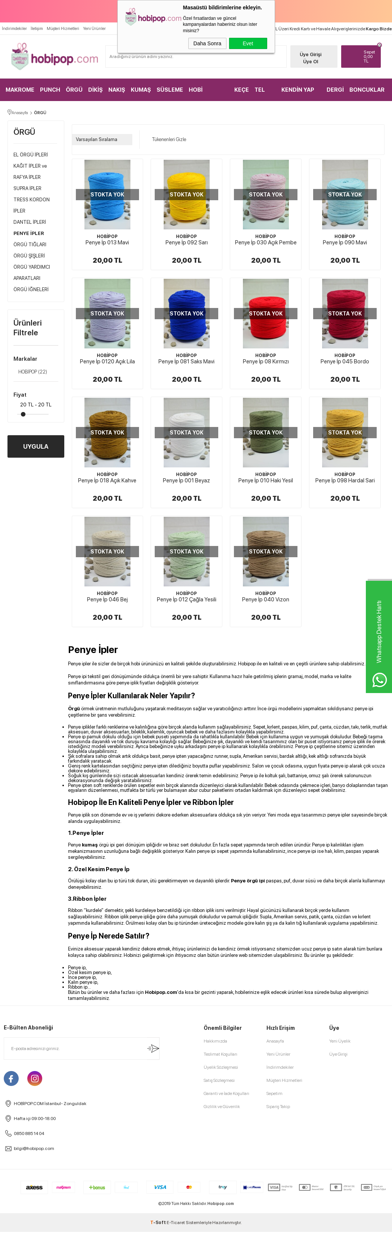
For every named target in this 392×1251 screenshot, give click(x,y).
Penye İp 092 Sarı (187, 242)
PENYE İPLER (28, 233)
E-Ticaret (176, 1222)
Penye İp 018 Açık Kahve (107, 480)
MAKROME (20, 89)
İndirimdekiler (14, 29)
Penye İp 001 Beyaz (186, 480)
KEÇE (241, 89)
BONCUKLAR (367, 89)
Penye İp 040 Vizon (265, 599)
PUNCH (50, 89)
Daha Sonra (208, 43)
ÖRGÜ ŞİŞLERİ (29, 256)
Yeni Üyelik (340, 1041)
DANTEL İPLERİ (29, 222)
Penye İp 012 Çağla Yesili (186, 599)
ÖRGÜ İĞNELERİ (31, 289)
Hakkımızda (215, 1041)
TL (370, 56)
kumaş (90, 845)
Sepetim (274, 1093)
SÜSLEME (170, 89)
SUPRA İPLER (27, 188)
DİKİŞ (95, 89)
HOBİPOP (30, 372)
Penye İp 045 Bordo (345, 361)
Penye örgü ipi (248, 881)
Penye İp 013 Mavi (107, 242)
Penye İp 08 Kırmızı (266, 361)
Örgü (74, 708)
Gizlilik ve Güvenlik (222, 1106)
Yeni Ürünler (94, 29)
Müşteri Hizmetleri (63, 29)
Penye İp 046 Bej (107, 599)
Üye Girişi (310, 54)
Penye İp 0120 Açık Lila (107, 361)
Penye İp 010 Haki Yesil (265, 480)
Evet (248, 43)
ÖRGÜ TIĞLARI (29, 244)
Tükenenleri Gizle (166, 139)
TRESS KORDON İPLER (31, 205)
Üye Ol (310, 61)
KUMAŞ (141, 89)
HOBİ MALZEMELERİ (208, 93)
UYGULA (36, 446)
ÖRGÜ (74, 89)
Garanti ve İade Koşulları (226, 1093)
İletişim (37, 29)
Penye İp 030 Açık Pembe (266, 242)
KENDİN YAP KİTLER (297, 93)
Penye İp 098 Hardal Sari (345, 480)
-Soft (158, 1222)
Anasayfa (275, 1041)
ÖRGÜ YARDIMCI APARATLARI (31, 272)
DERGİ (335, 89)
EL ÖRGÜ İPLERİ (30, 155)
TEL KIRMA (263, 93)
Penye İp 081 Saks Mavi (186, 361)
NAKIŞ (116, 89)
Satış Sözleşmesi (219, 1080)
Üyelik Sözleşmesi (221, 1067)
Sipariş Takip (278, 1106)
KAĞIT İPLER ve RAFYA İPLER (30, 171)
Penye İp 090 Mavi (345, 242)
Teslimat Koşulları (220, 1054)
